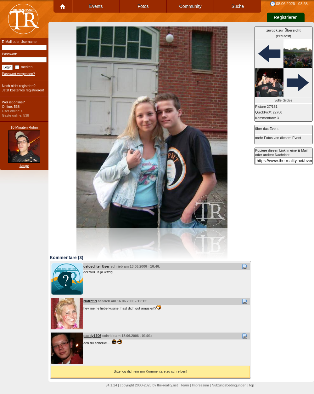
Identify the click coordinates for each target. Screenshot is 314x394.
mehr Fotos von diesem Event (278, 138)
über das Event (266, 128)
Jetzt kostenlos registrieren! (23, 90)
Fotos (143, 6)
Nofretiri (90, 301)
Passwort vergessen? (18, 74)
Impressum (200, 385)
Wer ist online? (13, 102)
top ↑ (253, 385)
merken (27, 67)
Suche (238, 6)
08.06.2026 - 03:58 (292, 4)
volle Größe (284, 100)
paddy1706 (92, 336)
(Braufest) (283, 33)
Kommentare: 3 (267, 118)
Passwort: (9, 54)
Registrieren (285, 17)
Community (190, 6)
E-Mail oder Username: (19, 41)
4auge (24, 166)
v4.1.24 (111, 385)
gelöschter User (96, 266)
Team (185, 385)
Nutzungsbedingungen (229, 385)
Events (96, 6)
